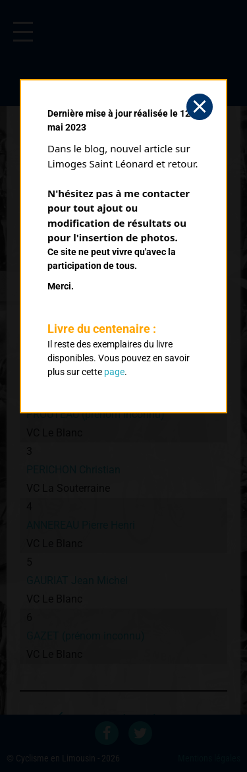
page (114, 372)
